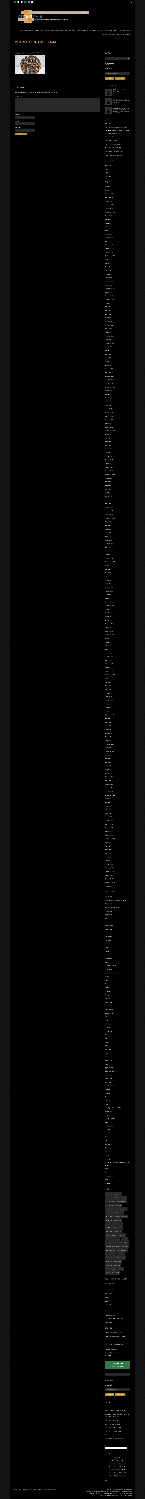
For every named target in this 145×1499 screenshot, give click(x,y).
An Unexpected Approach (112, 907)
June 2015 (108, 642)
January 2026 (109, 197)
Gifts (106, 1046)
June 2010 (108, 849)
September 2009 (110, 882)
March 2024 (108, 278)
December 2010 (109, 828)
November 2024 (109, 248)
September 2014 (110, 675)
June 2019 (108, 485)
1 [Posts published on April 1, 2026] (114, 1463)
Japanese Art (109, 1067)
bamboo (107, 955)
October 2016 (109, 602)
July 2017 (108, 569)
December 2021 (109, 376)
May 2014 (108, 689)
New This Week (109, 1086)
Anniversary (108, 911)
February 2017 (109, 587)
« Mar (106, 1480)
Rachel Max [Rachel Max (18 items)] (109, 1261)
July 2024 (108, 263)
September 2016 (110, 605)
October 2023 (109, 296)
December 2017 (109, 551)
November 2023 (109, 292)
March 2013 (108, 733)
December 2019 (109, 463)
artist (106, 944)
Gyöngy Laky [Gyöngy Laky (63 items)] (118, 1205)
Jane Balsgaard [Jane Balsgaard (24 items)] (110, 1216)
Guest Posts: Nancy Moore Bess (124, 34)
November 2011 (109, 788)
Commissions (109, 1009)
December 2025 (109, 201)
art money (108, 933)
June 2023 (108, 310)
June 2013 (108, 722)
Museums (108, 1082)
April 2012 (108, 769)
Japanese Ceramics (111, 1071)
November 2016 (109, 598)
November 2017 (109, 554)
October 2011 (109, 791)
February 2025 (109, 237)
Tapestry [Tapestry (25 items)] (108, 1272)
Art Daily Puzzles (110, 1315)
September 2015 (110, 635)
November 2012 (109, 744)
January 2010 (109, 868)
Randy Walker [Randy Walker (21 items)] (117, 1261)
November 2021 (109, 380)
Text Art (107, 1151)
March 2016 (108, 620)
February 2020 (109, 456)
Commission (108, 1006)
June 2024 (108, 267)
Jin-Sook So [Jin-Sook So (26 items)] (109, 1220)
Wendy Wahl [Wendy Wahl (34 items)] (115, 1272)
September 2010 (110, 839)
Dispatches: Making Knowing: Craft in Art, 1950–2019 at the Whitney (60, 30)
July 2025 (108, 219)
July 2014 (108, 682)
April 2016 (108, 616)
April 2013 (108, 729)
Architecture (108, 914)
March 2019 (108, 496)
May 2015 (108, 645)
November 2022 (109, 336)
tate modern (108, 1144)
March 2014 (108, 696)
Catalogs (107, 980)
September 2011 (110, 795)
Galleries (107, 1042)
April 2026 (108, 186)
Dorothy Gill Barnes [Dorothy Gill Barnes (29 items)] (121, 1201)
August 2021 (108, 390)
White (106, 1168)
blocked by (117, 1364)
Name (17, 115)
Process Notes (109, 1126)
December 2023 (109, 288)
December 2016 (109, 594)
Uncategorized (109, 1159)
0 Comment (39, 53)
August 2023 (108, 303)
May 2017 (108, 576)
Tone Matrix (108, 1322)
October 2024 (109, 252)
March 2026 (108, 190)
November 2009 (109, 875)
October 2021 (109, 383)
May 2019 (108, 489)
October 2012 (109, 747)
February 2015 (109, 656)
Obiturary (107, 1097)
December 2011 (109, 784)
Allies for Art (108, 904)
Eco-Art (107, 1020)
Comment (18, 96)
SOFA (106, 1133)
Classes (107, 991)
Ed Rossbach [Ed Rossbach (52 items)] (109, 1205)
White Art (107, 1172)
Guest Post (108, 1049)
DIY (106, 1016)
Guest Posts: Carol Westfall (125, 30)
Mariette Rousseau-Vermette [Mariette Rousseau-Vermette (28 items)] (113, 1246)
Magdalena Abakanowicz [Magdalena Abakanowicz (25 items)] (112, 1242)
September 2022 (110, 343)
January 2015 (109, 660)
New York (107, 1089)
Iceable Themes (52, 1489)
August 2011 (108, 798)
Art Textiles (108, 940)
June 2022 (108, 354)
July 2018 (108, 525)
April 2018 (108, 536)
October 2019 (109, 471)
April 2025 (108, 230)
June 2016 (108, 613)
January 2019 (109, 503)
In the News (108, 1057)
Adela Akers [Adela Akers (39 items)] (109, 1194)
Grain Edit (108, 176)
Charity (107, 987)
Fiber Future (108, 1031)
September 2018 (110, 518)
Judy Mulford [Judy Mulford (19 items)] (119, 1224)
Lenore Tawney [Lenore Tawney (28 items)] (121, 1235)
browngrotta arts (109, 1283)
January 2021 (109, 416)
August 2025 (108, 216)
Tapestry (107, 1140)
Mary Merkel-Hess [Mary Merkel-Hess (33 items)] (110, 1250)
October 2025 (109, 208)
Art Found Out (109, 165)
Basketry (107, 962)
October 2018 (109, 514)
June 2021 (108, 398)
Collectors (108, 998)
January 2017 (109, 591)
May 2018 (108, 533)
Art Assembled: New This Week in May (34, 30)
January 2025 (109, 241)
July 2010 (108, 846)
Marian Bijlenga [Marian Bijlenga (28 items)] (124, 1242)
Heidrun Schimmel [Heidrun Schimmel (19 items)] (110, 1209)
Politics (107, 1115)
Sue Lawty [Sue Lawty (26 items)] (120, 1269)
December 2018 (109, 507)
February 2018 (109, 543)
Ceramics (107, 984)
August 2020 (108, 434)
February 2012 (109, 777)
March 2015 (108, 653)
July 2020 (108, 438)
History (107, 1053)
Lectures (107, 1075)
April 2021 (108, 405)
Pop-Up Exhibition (110, 1118)
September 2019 (110, 474)
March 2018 (108, 540)
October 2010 (109, 835)
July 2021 (108, 394)
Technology (108, 1148)
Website (17, 127)
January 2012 (109, 780)
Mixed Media (108, 1078)
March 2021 (108, 409)
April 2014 (108, 693)
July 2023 (108, 307)
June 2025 (108, 223)
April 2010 (108, 857)
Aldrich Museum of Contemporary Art (115, 900)
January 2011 (109, 824)
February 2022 (109, 369)
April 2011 (108, 813)
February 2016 (109, 624)
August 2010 (108, 842)
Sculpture (107, 1129)
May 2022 (108, 358)
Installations (108, 1060)
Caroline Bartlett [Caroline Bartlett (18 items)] (110, 1201)
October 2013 (109, 711)
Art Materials (108, 929)
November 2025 (109, 205)
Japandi (107, 1064)
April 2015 (108, 649)
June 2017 (108, 573)
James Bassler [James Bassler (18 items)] (119, 1212)
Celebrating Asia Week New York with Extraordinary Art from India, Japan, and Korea (121, 109)
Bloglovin (107, 172)
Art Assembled (109, 925)
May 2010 (108, 853)
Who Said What (109, 1176)
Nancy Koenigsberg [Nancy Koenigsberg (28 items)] (122, 1250)
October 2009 (109, 879)
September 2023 (110, 299)
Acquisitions (108, 896)
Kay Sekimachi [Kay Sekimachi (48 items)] (118, 1227)
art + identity (108, 922)
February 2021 (109, 412)
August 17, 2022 (20, 53)
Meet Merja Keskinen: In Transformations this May (121, 99)
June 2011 (108, 806)
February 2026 (109, 194)
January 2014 (109, 704)
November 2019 (109, 467)
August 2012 (108, 755)
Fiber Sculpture (109, 1035)
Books (107, 976)
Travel (107, 1155)
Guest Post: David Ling (83, 30)
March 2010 (108, 860)
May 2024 (108, 270)
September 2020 (110, 431)
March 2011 (108, 817)
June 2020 (108, 441)
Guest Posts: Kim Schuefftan (108, 34)
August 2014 (108, 678)
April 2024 (108, 274)
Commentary (108, 1002)
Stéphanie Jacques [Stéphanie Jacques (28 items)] (110, 1269)
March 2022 (108, 365)
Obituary (107, 1093)
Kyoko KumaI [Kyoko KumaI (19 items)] (117, 1231)
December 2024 (109, 245)
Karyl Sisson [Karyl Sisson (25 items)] (109, 1227)
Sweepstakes (109, 1137)
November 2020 (109, 423)
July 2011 (108, 802)
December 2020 (109, 420)
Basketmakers (109, 958)
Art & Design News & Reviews (113, 1332)
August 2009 (108, 886)
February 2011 (109, 820)
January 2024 (109, 285)
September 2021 (110, 387)
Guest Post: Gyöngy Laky (96, 30)
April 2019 (108, 492)
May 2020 (108, 445)
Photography (108, 1111)
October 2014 (109, 671)
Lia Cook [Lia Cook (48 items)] (117, 1239)
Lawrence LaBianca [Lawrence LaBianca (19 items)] (111, 1235)
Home (113, 38)
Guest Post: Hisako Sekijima (110, 30)
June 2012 (108, 762)
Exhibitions (108, 1024)
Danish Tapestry (109, 1013)
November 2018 (109, 511)
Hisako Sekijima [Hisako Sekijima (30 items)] (110, 1212)
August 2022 (108, 347)
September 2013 (110, 715)
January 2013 (109, 737)
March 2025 (108, 234)
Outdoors (107, 1100)
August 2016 (108, 609)
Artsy (106, 169)
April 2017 (108, 580)
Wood (106, 1179)
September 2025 (110, 212)
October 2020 (109, 427)
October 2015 (109, 631)
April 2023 (108, 318)
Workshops (108, 1183)
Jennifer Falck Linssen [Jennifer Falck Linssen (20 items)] (121, 1216)
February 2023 (109, 325)
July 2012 (108, 758)
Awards (107, 951)
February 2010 (109, 864)
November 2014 (109, 667)
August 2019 (108, 478)
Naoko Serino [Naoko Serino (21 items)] (121, 1254)
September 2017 (110, 562)
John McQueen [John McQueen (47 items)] (110, 1224)
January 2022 (109, 372)
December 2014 (109, 664)
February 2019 (109, 500)
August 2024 (108, 259)
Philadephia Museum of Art (113, 1108)
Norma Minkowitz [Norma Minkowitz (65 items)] (121, 1257)
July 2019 (108, 482)
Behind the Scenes (110, 965)
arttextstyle (29, 53)
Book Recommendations (112, 973)
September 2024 (110, 256)
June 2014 (108, 686)
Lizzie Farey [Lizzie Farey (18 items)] (124, 1239)
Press (106, 1122)
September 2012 (110, 751)
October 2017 (109, 558)
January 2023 (109, 329)
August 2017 (108, 565)
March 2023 (108, 321)
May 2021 (108, 401)
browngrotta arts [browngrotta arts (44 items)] (110, 1197)
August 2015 (108, 638)
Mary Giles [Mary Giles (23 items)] (125, 1246)
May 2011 (108, 809)
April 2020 (108, 449)
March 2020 (108, 452)
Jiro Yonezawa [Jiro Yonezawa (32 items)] (117, 1220)
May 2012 (108, 766)
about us (21, 30)
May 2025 (108, 227)
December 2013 (109, 707)
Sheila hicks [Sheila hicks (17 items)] (117, 1265)
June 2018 (108, 529)
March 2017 (108, 584)
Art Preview (108, 936)
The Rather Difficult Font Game (114, 1318)
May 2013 (108, 726)
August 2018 (108, 522)
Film (106, 1038)
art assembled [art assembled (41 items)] (117, 1194)
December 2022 (109, 332)
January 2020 (109, 460)
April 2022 (108, 361)
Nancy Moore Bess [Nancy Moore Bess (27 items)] (110, 1254)
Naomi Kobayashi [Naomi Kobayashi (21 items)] (110, 1257)
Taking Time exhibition (111, 1349)
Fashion (107, 1027)
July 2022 (108, 350)
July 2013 (108, 718)
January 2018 (109, 547)
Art (106, 918)
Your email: (108, 68)
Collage (107, 995)
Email (17, 121)
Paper (106, 1104)
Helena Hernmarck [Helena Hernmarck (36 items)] (121, 1209)
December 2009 (109, 871)
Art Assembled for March (120, 90)
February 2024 (109, 281)
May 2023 (108, 314)
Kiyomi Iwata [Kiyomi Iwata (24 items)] (109, 1231)
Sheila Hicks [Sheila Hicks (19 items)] (109, 1265)
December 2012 (109, 740)
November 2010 (109, 831)
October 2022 (109, 339)
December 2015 (109, 627)
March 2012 (108, 773)
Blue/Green (108, 969)
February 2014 (109, 700)
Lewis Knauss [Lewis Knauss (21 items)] (109, 1239)
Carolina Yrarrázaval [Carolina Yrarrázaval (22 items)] (121, 1197)
